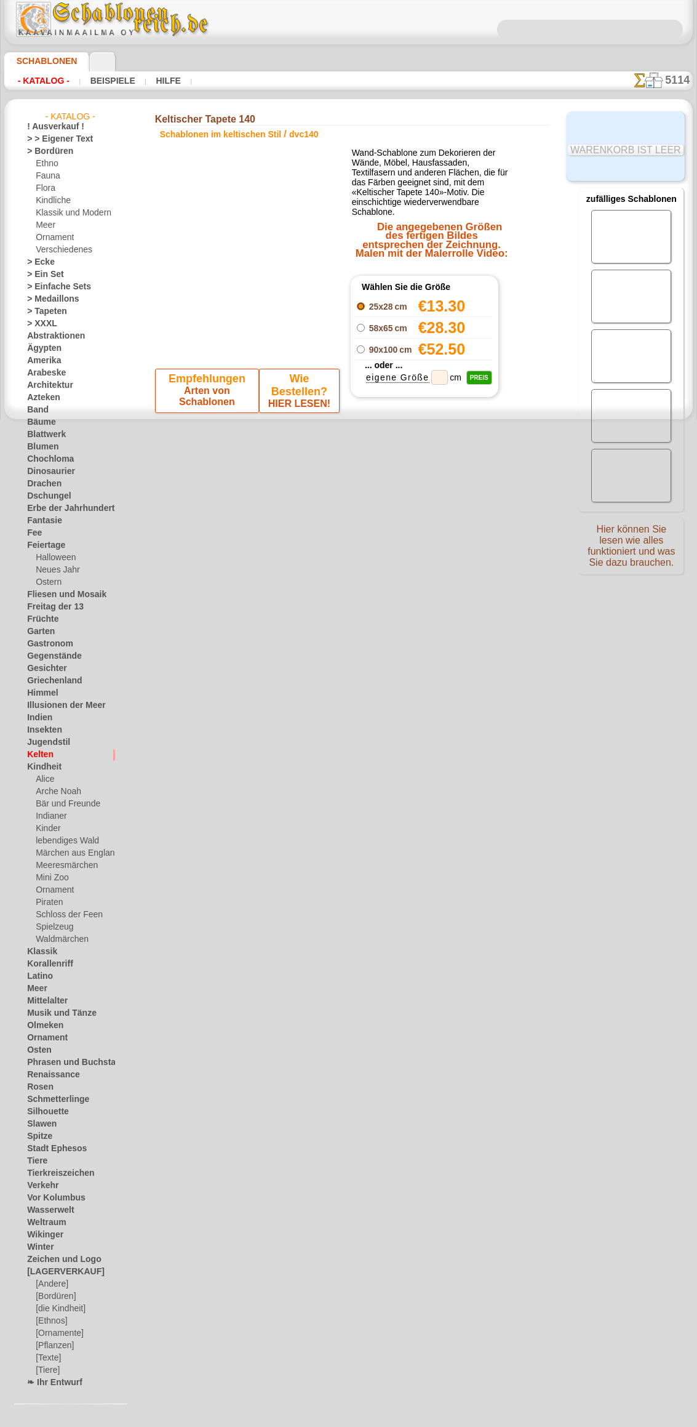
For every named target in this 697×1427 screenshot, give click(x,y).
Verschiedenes (60, 249)
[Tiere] (47, 1370)
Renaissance (48, 1074)
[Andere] (51, 1284)
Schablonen (41, 60)
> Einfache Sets (52, 286)
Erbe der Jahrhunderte (65, 508)
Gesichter (43, 668)
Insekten (41, 730)
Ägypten (41, 348)
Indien (37, 717)
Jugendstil (44, 742)
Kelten (38, 754)
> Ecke (37, 262)
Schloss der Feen (64, 914)
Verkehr (40, 1185)
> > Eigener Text (52, 139)
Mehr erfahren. (448, 1417)
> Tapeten (42, 311)
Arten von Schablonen (208, 393)
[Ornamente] (58, 1333)
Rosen (37, 1087)
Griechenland (49, 680)
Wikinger (42, 1234)
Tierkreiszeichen (54, 1173)
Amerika (41, 360)
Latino (38, 976)
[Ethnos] (51, 1321)
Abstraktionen (51, 336)
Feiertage (42, 545)
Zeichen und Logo (56, 1259)
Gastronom (46, 643)
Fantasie (42, 520)
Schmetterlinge (52, 1099)
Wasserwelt (47, 1210)
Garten (39, 631)
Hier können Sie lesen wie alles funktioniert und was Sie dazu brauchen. (631, 549)
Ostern (47, 582)
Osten (37, 1050)
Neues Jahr (54, 570)
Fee (33, 533)
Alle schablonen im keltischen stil (347, 526)
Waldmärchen (59, 939)
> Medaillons (48, 299)
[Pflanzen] (53, 1345)
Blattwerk (43, 434)
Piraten (48, 902)
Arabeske (42, 373)
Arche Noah (56, 791)
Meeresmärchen (63, 865)
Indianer (50, 816)
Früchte (40, 619)
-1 (310, 498)
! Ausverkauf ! (50, 126)
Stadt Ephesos (51, 1148)
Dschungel (44, 496)
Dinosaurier (47, 471)
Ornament (53, 237)
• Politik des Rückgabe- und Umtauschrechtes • (348, 779)
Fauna (46, 176)
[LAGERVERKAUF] (59, 1271)
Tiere (35, 1161)
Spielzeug (51, 927)
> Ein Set (41, 274)
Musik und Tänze (55, 1013)
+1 (386, 498)
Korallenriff (46, 964)
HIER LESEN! (297, 393)
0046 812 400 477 (375, 642)
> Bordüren (45, 151)
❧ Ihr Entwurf (51, 1382)
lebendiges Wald (63, 840)
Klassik (39, 951)
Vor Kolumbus (51, 1198)
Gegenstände (49, 656)
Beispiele (100, 81)
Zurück (349, 498)
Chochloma (46, 459)
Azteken (40, 397)
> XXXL (39, 323)
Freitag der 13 (50, 607)
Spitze (37, 1136)
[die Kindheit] (59, 1308)
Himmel (39, 693)
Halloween (53, 557)
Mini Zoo (51, 877)
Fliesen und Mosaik (59, 594)
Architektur (46, 385)
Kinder (47, 828)
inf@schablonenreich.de (348, 716)
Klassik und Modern (69, 213)
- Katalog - (40, 81)
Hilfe (149, 81)
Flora (45, 188)
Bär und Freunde (64, 804)
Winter (38, 1247)
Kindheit (41, 767)
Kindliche (51, 200)
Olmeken (41, 1025)
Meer (45, 225)
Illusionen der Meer (59, 705)
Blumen (39, 446)
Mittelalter (45, 1001)
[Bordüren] (55, 1296)
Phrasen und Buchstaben (69, 1062)
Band (36, 410)
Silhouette (44, 1111)
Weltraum (43, 1222)
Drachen (41, 483)
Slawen (39, 1124)
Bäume (38, 422)
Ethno (46, 163)
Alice (44, 779)
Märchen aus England (73, 853)
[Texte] (47, 1358)
